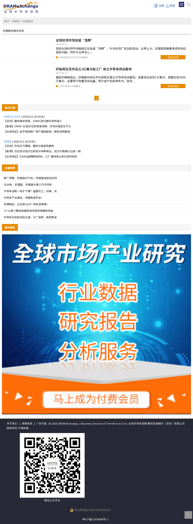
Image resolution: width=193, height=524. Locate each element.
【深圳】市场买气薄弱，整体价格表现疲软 (29, 146)
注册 (159, 5)
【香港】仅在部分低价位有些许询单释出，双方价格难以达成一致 (42, 151)
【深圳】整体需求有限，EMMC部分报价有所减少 (33, 121)
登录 (170, 5)
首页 (6, 21)
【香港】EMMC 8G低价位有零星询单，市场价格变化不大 (37, 126)
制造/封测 (173, 57)
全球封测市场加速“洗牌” (75, 40)
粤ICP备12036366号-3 (95, 519)
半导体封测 (65, 57)
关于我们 (12, 423)
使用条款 (27, 423)
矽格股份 (83, 57)
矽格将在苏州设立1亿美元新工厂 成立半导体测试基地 (94, 69)
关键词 (16, 21)
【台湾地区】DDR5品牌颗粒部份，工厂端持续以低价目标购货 (40, 156)
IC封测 (74, 57)
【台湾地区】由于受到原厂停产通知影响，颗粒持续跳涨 (37, 131)
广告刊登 (41, 423)
